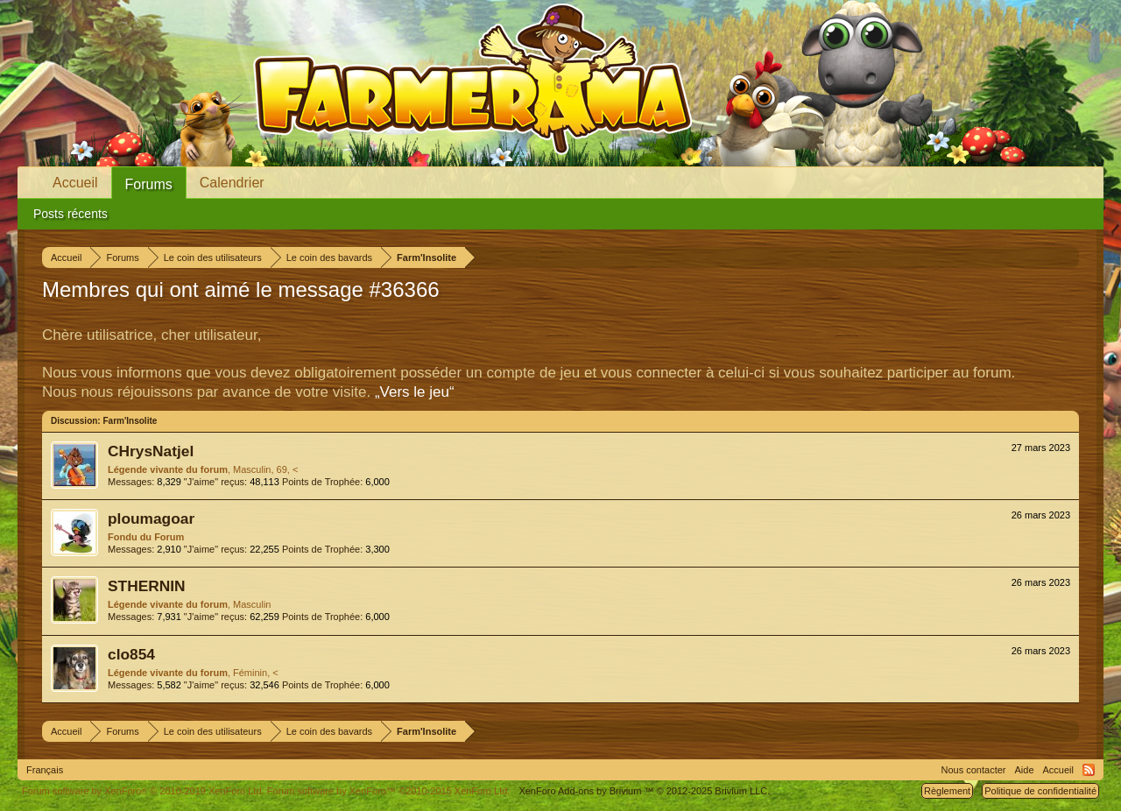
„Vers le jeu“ (415, 392)
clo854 (131, 654)
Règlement (947, 791)
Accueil (75, 182)
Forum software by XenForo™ (389, 791)
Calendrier (232, 182)
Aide (1024, 770)
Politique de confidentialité (1040, 791)
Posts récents (70, 214)
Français (44, 770)
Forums (149, 184)
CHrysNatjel (151, 451)
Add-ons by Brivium (644, 791)
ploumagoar (151, 518)
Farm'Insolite (129, 421)
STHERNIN (147, 586)
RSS (1088, 770)
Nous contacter (973, 770)
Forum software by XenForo (143, 791)
